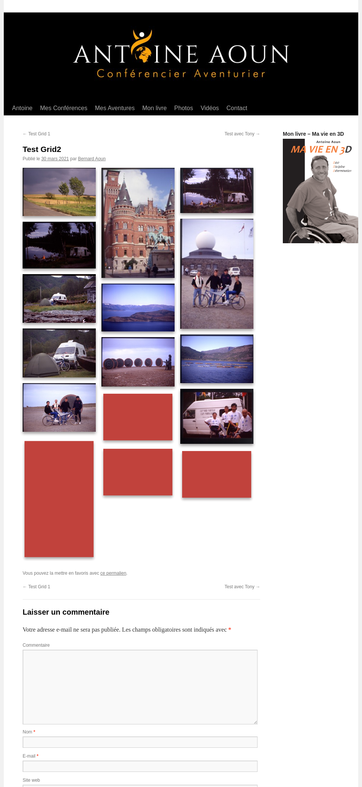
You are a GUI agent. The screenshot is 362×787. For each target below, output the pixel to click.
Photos (183, 108)
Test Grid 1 (36, 134)
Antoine (22, 108)
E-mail (30, 756)
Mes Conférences (63, 108)
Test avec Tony (243, 134)
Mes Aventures (115, 108)
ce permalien (113, 573)
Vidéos (210, 108)
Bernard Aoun (92, 158)
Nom (29, 732)
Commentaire (36, 645)
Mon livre (154, 108)
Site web (31, 780)
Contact (237, 108)
